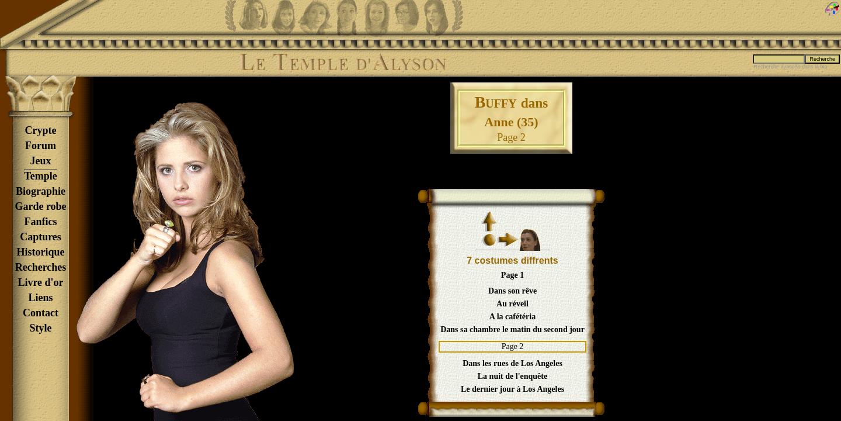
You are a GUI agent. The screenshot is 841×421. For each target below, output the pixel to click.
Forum (40, 145)
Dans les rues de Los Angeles (512, 363)
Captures (40, 237)
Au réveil (512, 303)
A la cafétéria (512, 316)
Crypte (41, 130)
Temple (40, 176)
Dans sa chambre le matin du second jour (512, 329)
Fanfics (41, 221)
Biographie (40, 191)
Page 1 (512, 275)
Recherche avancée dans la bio (790, 67)
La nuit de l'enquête (512, 376)
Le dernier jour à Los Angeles (512, 389)
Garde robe (40, 206)
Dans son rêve (512, 291)
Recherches (41, 267)
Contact (40, 313)
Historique (40, 252)
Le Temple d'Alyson (343, 62)
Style (41, 328)
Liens (40, 297)
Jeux (40, 161)
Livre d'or (40, 282)
